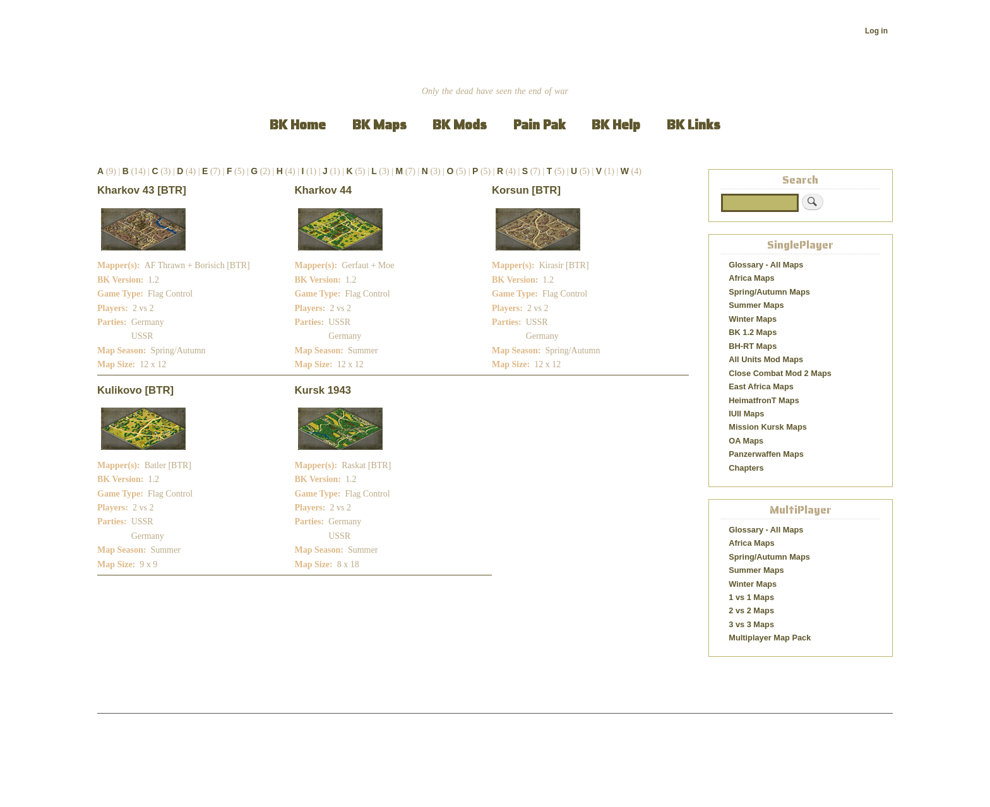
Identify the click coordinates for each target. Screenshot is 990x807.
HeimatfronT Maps (764, 400)
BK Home (298, 124)
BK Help (616, 124)
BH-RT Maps (753, 346)
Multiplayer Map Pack (770, 637)
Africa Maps (751, 278)
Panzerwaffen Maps (766, 454)
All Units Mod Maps (766, 359)
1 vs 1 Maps (751, 597)
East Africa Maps (761, 386)
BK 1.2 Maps (753, 332)
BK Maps (379, 124)
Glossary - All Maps (766, 264)
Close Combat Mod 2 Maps (780, 373)
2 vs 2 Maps (751, 610)
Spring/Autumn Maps (769, 292)
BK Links (693, 124)
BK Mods (459, 124)
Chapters (746, 468)
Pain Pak (539, 124)
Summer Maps (756, 305)
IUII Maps (746, 413)
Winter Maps (753, 319)
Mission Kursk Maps (768, 427)
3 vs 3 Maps (751, 624)
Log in (876, 31)
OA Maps (746, 440)
